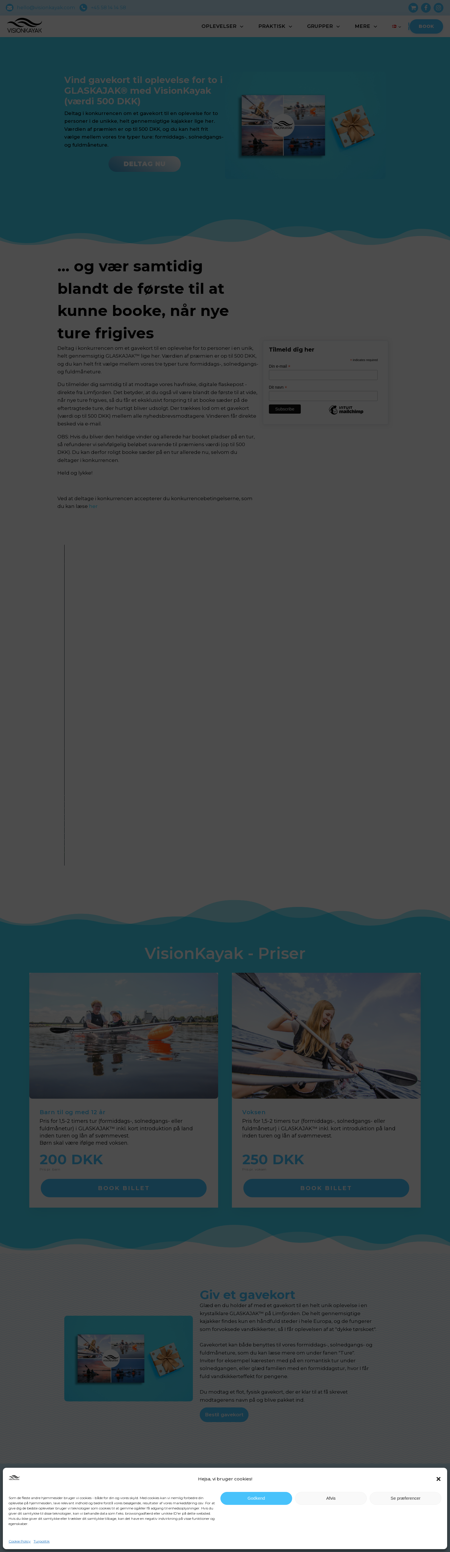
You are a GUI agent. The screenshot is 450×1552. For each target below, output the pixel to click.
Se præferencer (405, 1498)
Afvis (331, 1498)
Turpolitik (42, 1541)
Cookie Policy (20, 1541)
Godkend (256, 1498)
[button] (438, 1479)
